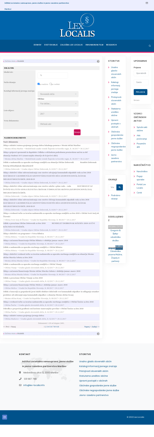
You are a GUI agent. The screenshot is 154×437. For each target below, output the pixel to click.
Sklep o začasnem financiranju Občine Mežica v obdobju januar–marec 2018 (65, 292)
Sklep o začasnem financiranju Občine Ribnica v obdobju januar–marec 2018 (65, 245)
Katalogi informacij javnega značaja (98, 378)
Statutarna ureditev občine (13, 114)
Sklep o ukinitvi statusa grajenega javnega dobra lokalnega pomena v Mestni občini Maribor (71, 146)
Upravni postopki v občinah (13, 126)
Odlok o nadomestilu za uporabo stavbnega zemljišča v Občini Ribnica (62, 252)
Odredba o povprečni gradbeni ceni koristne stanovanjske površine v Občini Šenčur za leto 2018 (73, 320)
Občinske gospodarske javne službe (97, 397)
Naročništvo (142, 172)
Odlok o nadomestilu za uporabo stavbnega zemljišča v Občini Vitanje (62, 270)
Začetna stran (36, 61)
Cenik (139, 194)
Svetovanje (52, 46)
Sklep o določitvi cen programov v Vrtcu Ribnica (53, 238)
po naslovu (70, 85)
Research (112, 46)
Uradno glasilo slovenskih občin (95, 373)
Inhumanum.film (95, 46)
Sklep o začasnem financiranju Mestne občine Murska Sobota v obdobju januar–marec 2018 (71, 277)
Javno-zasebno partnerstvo (14, 169)
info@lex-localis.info (34, 397)
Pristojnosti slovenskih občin (13, 102)
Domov (38, 46)
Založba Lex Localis (72, 46)
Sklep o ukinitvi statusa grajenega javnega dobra (53, 327)
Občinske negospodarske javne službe (99, 402)
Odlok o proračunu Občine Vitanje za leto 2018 (52, 284)
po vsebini (82, 85)
